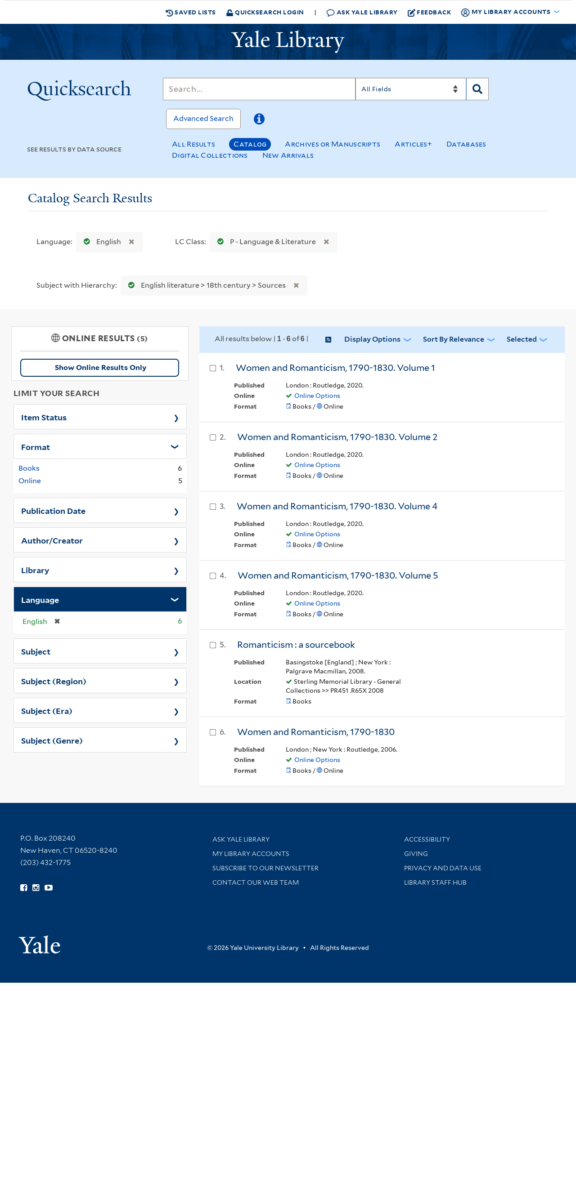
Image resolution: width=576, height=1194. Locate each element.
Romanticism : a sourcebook (296, 644)
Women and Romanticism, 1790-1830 (316, 731)
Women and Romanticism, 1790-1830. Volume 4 (337, 506)
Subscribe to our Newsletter (265, 868)
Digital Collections (210, 155)
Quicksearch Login (265, 12)
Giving (416, 853)
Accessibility (427, 839)
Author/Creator (52, 540)
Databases (466, 144)
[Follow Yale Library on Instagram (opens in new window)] (35, 888)
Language (40, 599)
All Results (193, 144)
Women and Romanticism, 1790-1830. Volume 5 (338, 575)
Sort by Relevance (453, 339)
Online (29, 481)
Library (35, 569)
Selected (522, 339)
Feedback (429, 12)
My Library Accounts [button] (506, 12)
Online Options (317, 395)
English (100, 241)
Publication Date (53, 510)
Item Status (44, 416)
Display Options (372, 339)
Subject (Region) (53, 680)
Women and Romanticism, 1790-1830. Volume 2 (337, 437)
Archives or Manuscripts (332, 144)
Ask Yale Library (362, 12)
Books (29, 468)
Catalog (250, 144)
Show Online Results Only (100, 367)
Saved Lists (191, 12)
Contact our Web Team (255, 882)
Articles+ (413, 144)
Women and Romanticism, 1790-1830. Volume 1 (335, 367)
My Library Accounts (250, 853)
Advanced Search (203, 118)
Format (35, 446)
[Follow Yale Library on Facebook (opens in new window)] (23, 888)
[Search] (259, 89)
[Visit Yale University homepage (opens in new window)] (39, 942)
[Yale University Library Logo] (288, 42)
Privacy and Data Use (443, 868)
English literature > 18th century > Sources (205, 285)
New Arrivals (288, 155)
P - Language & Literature (264, 241)
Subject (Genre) (52, 740)
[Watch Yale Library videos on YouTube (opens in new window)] (49, 888)
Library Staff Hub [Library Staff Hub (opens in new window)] (435, 882)
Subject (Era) (46, 710)
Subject (35, 651)
